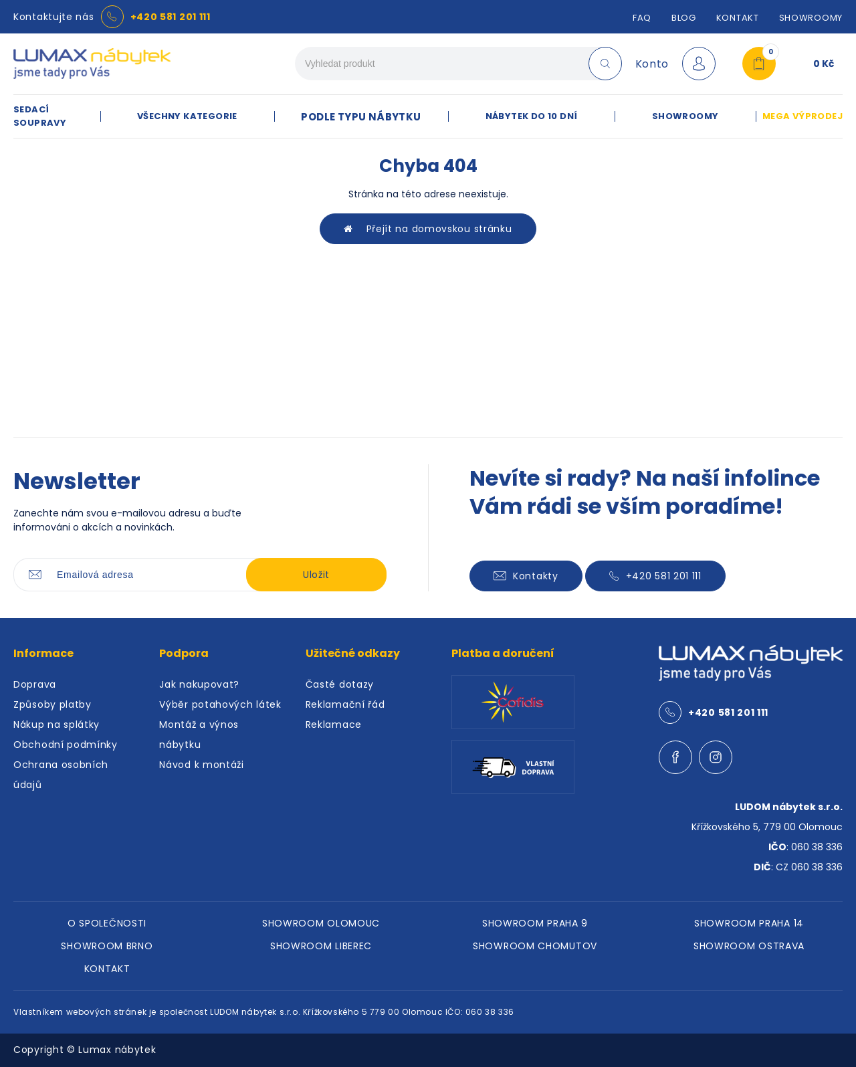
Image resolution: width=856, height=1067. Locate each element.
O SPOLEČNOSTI (107, 923)
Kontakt (737, 17)
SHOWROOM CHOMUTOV (535, 946)
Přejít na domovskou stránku (428, 228)
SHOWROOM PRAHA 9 (535, 923)
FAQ (642, 17)
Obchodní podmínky (65, 744)
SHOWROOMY (811, 17)
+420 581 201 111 (170, 16)
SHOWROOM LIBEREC (321, 946)
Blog (683, 17)
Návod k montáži (201, 764)
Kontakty (526, 576)
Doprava (34, 684)
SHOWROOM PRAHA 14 (749, 923)
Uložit (316, 574)
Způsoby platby (52, 704)
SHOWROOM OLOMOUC (321, 923)
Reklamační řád (345, 704)
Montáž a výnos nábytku (199, 734)
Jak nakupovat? (199, 684)
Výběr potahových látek (220, 704)
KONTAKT (107, 968)
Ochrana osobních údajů (60, 774)
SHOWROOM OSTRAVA (749, 946)
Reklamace (334, 724)
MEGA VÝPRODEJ (802, 116)
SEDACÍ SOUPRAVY (39, 116)
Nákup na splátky (56, 724)
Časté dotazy (340, 684)
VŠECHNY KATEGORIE (187, 116)
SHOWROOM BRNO (106, 946)
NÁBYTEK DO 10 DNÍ (532, 116)
